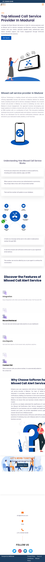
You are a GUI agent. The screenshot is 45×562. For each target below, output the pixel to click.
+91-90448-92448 (7, 1)
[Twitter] (14, 551)
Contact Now (22, 465)
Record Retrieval (9, 320)
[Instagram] (20, 551)
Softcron (11, 556)
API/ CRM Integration (11, 351)
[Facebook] (31, 551)
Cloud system (8, 307)
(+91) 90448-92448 (22, 533)
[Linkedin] (25, 551)
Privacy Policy (31, 556)
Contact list (8, 365)
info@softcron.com (22, 515)
